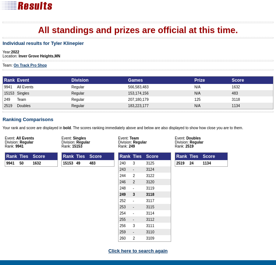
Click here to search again (137, 251)
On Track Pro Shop (30, 65)
